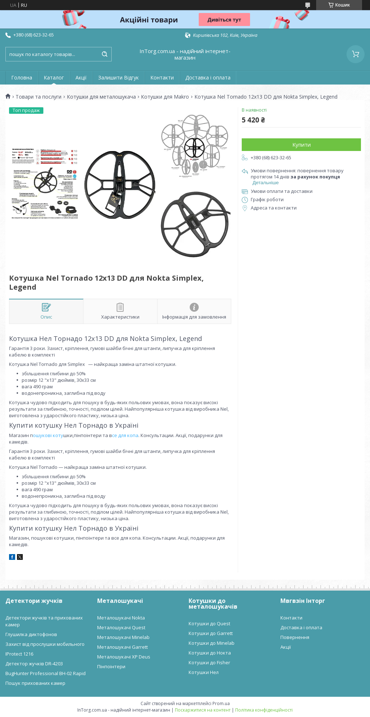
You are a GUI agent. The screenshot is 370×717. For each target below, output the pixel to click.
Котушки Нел (204, 672)
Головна (21, 77)
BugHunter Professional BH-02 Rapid (45, 673)
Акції (81, 77)
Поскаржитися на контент (203, 710)
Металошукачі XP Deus (123, 656)
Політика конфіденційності (264, 710)
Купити (301, 144)
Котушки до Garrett (211, 633)
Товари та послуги (38, 97)
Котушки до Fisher (209, 662)
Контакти (162, 77)
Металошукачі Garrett (122, 647)
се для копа (125, 435)
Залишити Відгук (118, 77)
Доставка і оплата (208, 77)
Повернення (294, 637)
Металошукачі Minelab (123, 637)
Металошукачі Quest (121, 627)
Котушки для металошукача (101, 97)
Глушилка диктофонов (31, 634)
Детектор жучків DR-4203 (34, 663)
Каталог (54, 77)
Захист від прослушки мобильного (45, 644)
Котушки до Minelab (212, 643)
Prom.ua (221, 703)
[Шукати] (104, 54)
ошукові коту (48, 435)
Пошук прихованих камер (35, 683)
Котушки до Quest (209, 623)
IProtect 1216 (19, 654)
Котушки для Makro (165, 97)
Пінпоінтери (111, 666)
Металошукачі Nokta (121, 617)
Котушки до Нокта (210, 652)
